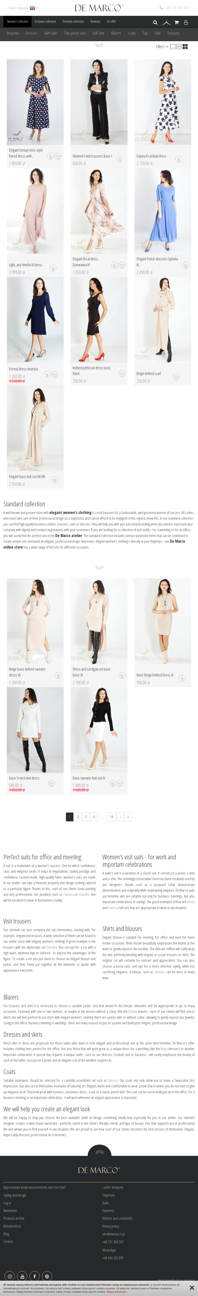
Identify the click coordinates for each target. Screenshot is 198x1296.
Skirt (157, 33)
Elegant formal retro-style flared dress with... (26, 153)
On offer (111, 21)
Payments (108, 1210)
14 (111, 816)
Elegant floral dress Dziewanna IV (85, 261)
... (102, 816)
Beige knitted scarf (149, 373)
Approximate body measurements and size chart (34, 1187)
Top (145, 33)
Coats (132, 33)
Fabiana (68, 894)
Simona (159, 971)
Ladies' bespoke (112, 1187)
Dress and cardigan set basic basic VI (92, 672)
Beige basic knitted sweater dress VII (27, 672)
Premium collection (73, 21)
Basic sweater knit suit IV (89, 778)
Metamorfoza (12, 1226)
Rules (105, 1202)
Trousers (173, 33)
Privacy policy (110, 1226)
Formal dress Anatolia (23, 369)
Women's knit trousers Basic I (92, 156)
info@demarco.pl (113, 1234)
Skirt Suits (51, 33)
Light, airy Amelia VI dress (25, 264)
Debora (113, 1080)
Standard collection (17, 21)
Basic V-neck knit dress (24, 778)
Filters (162, 46)
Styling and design (14, 1195)
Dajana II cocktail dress (152, 156)
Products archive (13, 1218)
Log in (7, 1202)
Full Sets (98, 33)
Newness (95, 21)
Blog (6, 1233)
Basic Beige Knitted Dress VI (155, 675)
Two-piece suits (75, 33)
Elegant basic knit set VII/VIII (27, 476)
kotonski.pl (189, 1280)
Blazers (116, 33)
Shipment (108, 1195)
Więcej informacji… (117, 1291)
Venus (191, 901)
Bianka (132, 1011)
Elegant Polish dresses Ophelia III (157, 261)
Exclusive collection (45, 21)
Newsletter (10, 1210)
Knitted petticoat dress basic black (92, 370)
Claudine (84, 894)
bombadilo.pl (171, 1280)
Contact (8, 1241)
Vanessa (113, 907)
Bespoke (13, 33)
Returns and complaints (117, 1218)
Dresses (31, 33)
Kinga (164, 1048)
